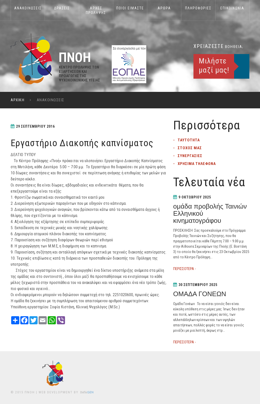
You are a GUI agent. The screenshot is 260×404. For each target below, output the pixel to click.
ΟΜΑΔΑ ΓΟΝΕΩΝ (199, 294)
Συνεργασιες (190, 156)
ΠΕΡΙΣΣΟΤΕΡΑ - (184, 268)
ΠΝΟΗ (30, 392)
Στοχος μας (190, 148)
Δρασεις (62, 8)
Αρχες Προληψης (96, 10)
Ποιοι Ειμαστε (130, 8)
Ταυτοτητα (189, 140)
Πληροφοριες (198, 8)
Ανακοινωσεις (28, 8)
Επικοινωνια (232, 8)
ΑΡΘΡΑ (164, 8)
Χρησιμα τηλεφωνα (197, 163)
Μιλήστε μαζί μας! (214, 65)
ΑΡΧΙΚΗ (17, 100)
